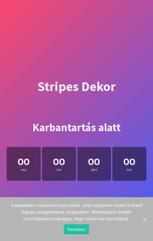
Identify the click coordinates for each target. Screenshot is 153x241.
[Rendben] (144, 219)
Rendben (76, 229)
